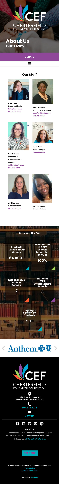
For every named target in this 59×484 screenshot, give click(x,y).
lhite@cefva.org (15, 109)
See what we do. (36, 438)
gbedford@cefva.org (41, 113)
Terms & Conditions (29, 471)
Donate (29, 56)
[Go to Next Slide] (55, 348)
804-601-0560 (38, 116)
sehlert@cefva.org (16, 165)
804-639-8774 (38, 152)
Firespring (34, 477)
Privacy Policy (29, 468)
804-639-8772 (14, 112)
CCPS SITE (30, 453)
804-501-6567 (14, 168)
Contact (29, 415)
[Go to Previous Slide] (3, 348)
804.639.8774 (29, 407)
